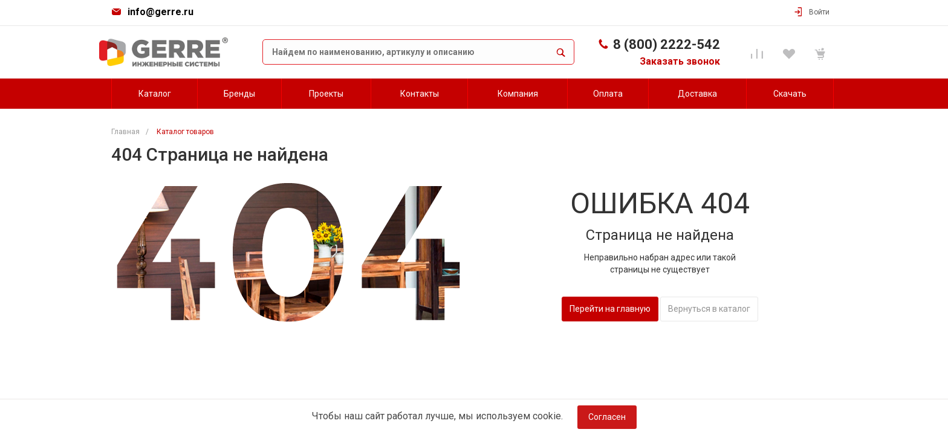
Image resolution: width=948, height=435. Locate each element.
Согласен (607, 417)
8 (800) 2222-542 (666, 44)
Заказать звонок (680, 61)
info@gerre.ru (160, 12)
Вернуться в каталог (709, 309)
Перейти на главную (610, 309)
